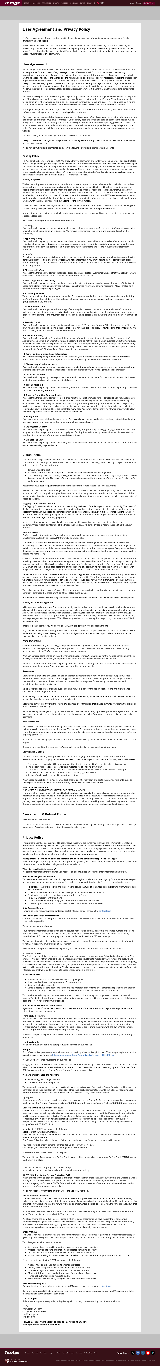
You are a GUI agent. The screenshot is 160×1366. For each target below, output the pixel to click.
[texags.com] (12, 3)
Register (139, 3)
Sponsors (74, 3)
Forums (27, 3)
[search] (95, 3)
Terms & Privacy (68, 1353)
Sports (56, 3)
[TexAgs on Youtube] (148, 1353)
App (95, 1353)
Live (101, 3)
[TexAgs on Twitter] (133, 1353)
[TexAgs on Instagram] (143, 1353)
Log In (132, 3)
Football (36, 3)
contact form (105, 911)
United (82, 3)
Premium (64, 3)
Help (50, 1353)
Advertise (43, 1353)
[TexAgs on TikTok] (153, 1353)
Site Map (79, 1353)
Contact (57, 1353)
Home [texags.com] (27, 1353)
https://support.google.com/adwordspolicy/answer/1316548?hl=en (83, 1055)
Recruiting (46, 3)
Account (35, 1353)
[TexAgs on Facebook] (138, 1353)
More (89, 3)
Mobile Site (88, 1353)
